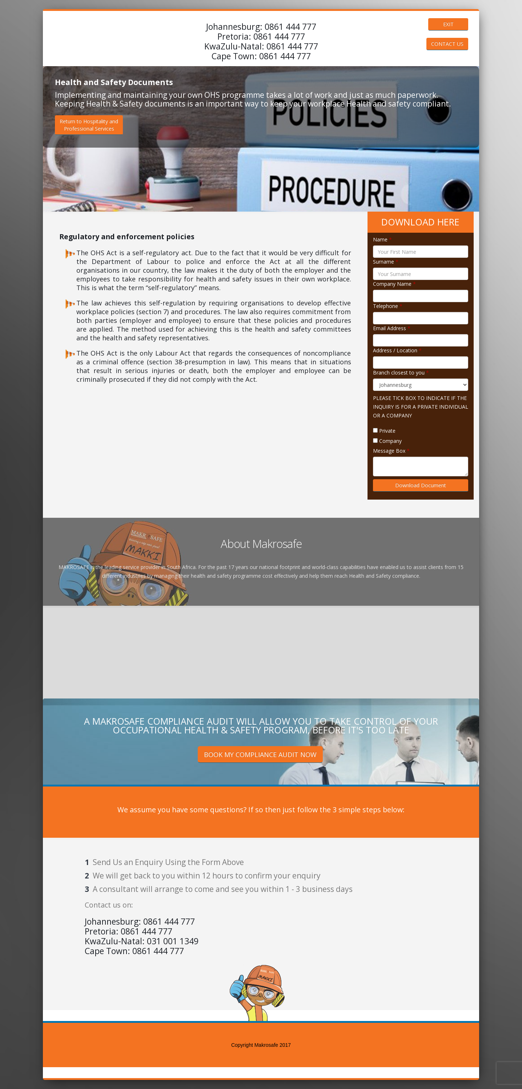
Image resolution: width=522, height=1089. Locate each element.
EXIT (448, 24)
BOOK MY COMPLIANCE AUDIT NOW (260, 754)
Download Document (420, 485)
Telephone (387, 306)
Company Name (394, 283)
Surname (385, 261)
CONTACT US (447, 43)
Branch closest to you (401, 372)
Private (387, 430)
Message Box (391, 450)
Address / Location (397, 350)
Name (382, 239)
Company (390, 440)
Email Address (391, 328)
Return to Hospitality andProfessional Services (89, 125)
